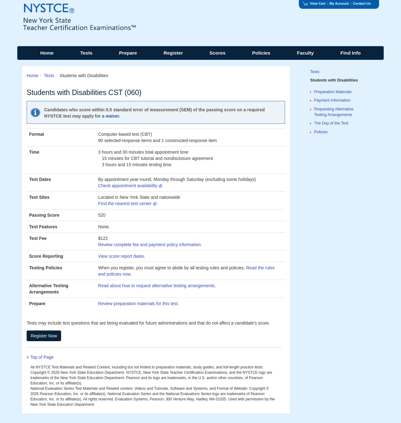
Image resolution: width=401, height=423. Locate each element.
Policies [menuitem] (261, 53)
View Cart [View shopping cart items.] (313, 3)
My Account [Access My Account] (339, 3)
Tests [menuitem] (86, 53)
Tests (49, 75)
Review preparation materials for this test (138, 303)
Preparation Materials (333, 92)
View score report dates (121, 256)
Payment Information (332, 100)
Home (32, 75)
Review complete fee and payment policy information (149, 244)
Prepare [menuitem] (128, 53)
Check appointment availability (130, 185)
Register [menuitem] (173, 53)
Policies (321, 132)
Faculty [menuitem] (305, 53)
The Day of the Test (331, 123)
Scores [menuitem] (218, 53)
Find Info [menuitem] (351, 53)
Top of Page (42, 357)
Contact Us (362, 3)
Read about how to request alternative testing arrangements (156, 285)
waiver (112, 116)
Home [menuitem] (47, 53)
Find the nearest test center (127, 203)
